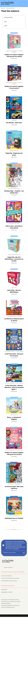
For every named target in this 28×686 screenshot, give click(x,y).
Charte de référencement (8, 607)
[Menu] (23, 3)
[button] (9, 18)
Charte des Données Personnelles (10, 599)
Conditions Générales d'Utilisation (10, 605)
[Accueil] (7, 3)
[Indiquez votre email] (12, 553)
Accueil (3, 8)
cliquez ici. (16, 548)
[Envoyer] (24, 552)
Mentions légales (5, 603)
